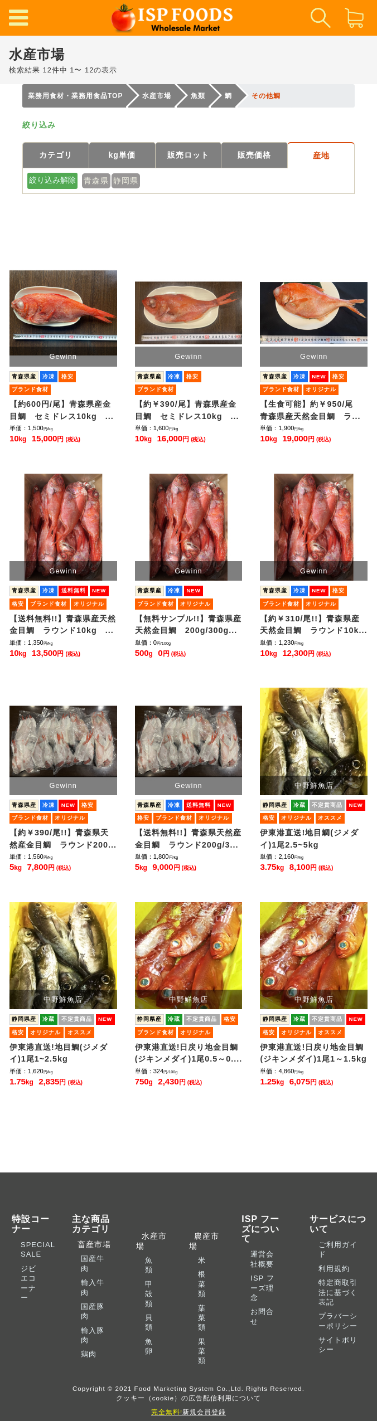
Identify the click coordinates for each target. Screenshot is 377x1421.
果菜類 (202, 1351)
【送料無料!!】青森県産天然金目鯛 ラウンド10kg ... (63, 624)
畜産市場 (91, 1244)
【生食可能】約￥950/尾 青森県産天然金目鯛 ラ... (310, 410)
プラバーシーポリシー (337, 1321)
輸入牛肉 (92, 1287)
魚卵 (149, 1346)
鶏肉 (88, 1354)
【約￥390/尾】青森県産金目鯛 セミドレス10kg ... (187, 410)
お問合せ (262, 1316)
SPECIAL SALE (38, 1249)
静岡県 (125, 180)
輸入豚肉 (92, 1335)
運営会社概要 (262, 1259)
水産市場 (156, 96)
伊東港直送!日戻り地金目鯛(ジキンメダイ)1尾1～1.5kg (313, 1053)
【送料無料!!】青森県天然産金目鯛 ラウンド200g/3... (188, 838)
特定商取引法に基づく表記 (337, 1292)
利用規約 (334, 1268)
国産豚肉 (92, 1311)
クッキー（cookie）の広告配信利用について (189, 1397)
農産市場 (204, 1241)
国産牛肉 (92, 1263)
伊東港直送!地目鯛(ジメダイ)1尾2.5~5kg (309, 838)
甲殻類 (149, 1294)
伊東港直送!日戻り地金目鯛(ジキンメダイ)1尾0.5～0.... (189, 1053)
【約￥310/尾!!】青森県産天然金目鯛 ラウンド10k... (313, 624)
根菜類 (202, 1284)
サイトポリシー (337, 1345)
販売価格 (254, 154)
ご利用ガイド (337, 1249)
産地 (321, 155)
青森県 (96, 180)
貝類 (149, 1322)
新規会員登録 (188, 1411)
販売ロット (188, 154)
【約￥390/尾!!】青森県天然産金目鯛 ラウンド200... (63, 838)
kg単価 (122, 154)
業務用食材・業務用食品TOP (75, 96)
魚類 (149, 1265)
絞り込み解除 (52, 180)
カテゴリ (55, 154)
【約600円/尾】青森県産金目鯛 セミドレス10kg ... (61, 410)
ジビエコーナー (28, 1283)
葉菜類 (202, 1318)
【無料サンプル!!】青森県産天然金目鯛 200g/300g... (188, 624)
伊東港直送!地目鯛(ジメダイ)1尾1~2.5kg (58, 1053)
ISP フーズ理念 (262, 1288)
